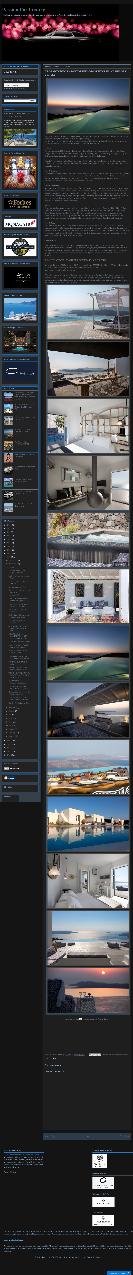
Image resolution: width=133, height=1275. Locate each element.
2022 (9, 539)
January (12, 736)
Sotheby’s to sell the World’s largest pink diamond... (18, 646)
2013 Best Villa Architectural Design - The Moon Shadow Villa (25, 407)
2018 (9, 554)
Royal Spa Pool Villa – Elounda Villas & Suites (17, 682)
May (11, 722)
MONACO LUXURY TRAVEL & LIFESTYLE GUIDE (24, 432)
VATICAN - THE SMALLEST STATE (22, 443)
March (11, 729)
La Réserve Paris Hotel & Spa (19, 642)
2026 (9, 525)
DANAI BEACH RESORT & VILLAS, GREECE (17, 115)
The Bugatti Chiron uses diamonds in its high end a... (19, 687)
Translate (19, 88)
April (11, 725)
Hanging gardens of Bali (17, 587)
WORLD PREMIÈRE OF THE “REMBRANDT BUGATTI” (19, 593)
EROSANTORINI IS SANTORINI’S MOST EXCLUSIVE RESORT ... (18, 636)
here (80, 1019)
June (11, 718)
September (13, 708)
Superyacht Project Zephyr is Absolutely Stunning (18, 605)
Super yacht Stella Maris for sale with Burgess (25, 480)
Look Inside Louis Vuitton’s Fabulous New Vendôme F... (19, 657)
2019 (9, 550)
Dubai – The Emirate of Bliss (18, 703)
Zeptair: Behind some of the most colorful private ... (18, 599)
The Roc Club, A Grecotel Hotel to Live (24, 505)
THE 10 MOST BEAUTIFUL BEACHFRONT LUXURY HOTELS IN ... (19, 675)
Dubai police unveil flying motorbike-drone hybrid (17, 669)
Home (87, 1136)
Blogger (98, 1257)
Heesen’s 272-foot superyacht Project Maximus (19, 693)
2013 (9, 751)
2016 (9, 741)
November (13, 564)
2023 (9, 536)
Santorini (112, 1055)
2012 (9, 755)
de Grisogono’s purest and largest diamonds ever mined (17, 628)
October (12, 567)
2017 (9, 557)
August (11, 711)
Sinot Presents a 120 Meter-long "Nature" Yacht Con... (18, 699)
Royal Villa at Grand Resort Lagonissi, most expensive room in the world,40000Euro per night (25, 395)
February (12, 733)
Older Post (124, 1136)
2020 (9, 546)
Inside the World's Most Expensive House (16, 571)
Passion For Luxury (23, 9)
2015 (9, 744)
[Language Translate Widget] (16, 85)
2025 (9, 528)
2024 (9, 532)
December (13, 560)
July (10, 715)
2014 (9, 748)
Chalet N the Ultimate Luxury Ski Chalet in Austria (19, 616)
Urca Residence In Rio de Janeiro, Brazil (17, 652)
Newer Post (49, 1136)
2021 (9, 543)
